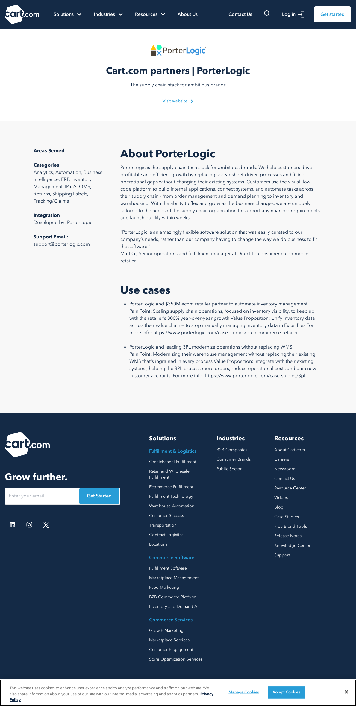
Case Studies (286, 517)
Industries (230, 438)
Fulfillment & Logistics (172, 451)
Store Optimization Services (175, 659)
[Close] (346, 692)
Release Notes (288, 536)
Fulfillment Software (168, 568)
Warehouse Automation (171, 506)
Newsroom (284, 469)
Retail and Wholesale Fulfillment (169, 474)
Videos (281, 497)
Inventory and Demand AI (174, 606)
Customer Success (166, 515)
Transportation (163, 525)
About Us (188, 14)
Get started (332, 14)
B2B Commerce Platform (172, 597)
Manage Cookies (243, 692)
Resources (289, 438)
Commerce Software (171, 557)
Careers (281, 459)
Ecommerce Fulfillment (171, 487)
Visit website (178, 101)
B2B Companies (231, 450)
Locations (158, 544)
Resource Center (290, 488)
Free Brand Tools (290, 526)
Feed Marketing (164, 587)
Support (282, 555)
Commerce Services (171, 620)
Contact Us (240, 14)
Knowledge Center (292, 545)
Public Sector (229, 469)
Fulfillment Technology (171, 496)
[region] (178, 692)
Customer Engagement (171, 649)
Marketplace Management (174, 578)
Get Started (99, 496)
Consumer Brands (233, 459)
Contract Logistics (166, 535)
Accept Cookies (286, 692)
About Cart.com (289, 450)
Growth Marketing (166, 630)
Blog (279, 507)
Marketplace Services (169, 640)
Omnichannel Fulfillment (172, 462)
